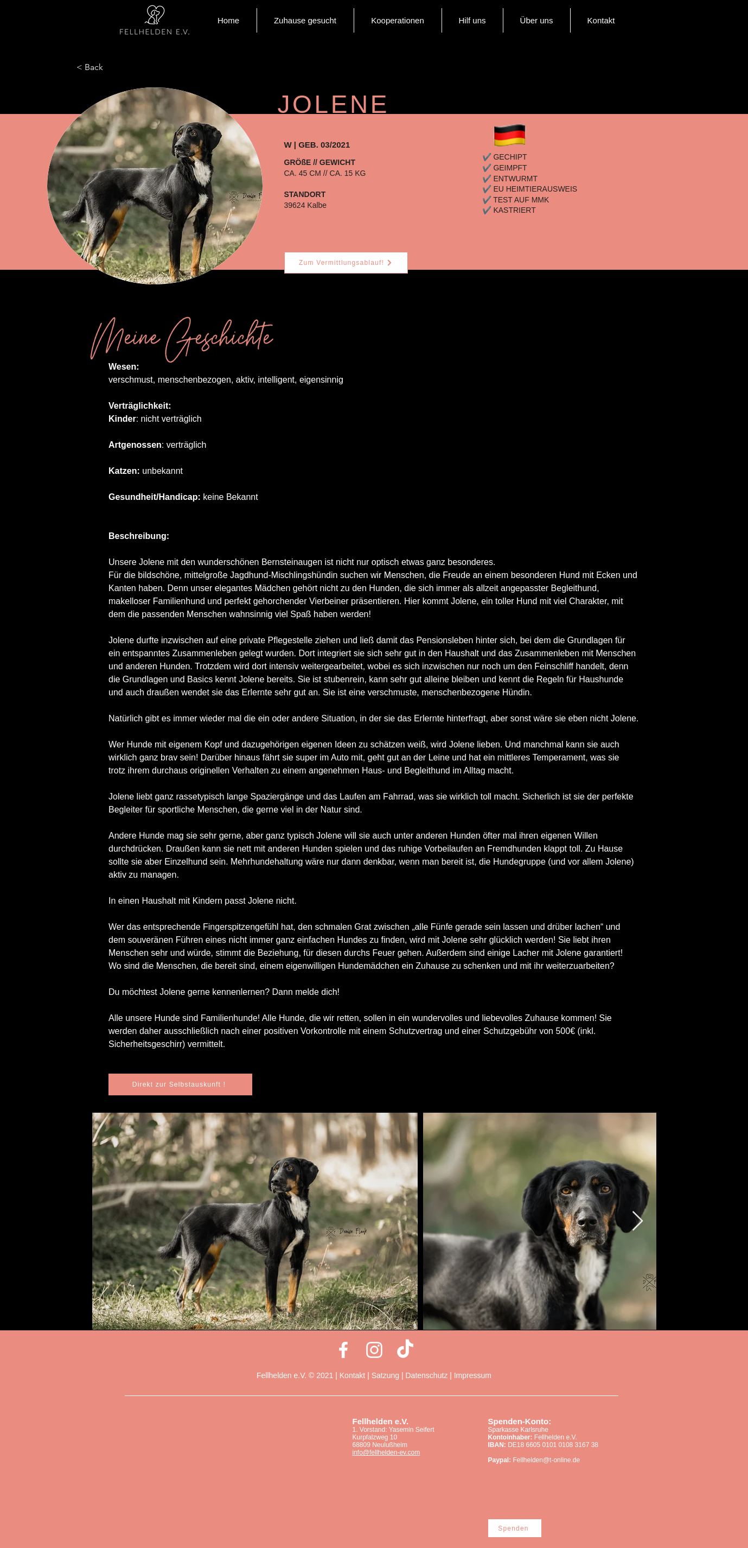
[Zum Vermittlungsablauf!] (346, 263)
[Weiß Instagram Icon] (374, 1350)
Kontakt (353, 1375)
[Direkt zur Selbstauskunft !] (180, 1084)
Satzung (385, 1375)
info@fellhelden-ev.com (386, 1452)
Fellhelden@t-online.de (546, 1460)
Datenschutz (426, 1375)
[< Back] (112, 67)
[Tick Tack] (405, 1350)
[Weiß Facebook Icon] (343, 1350)
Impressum (472, 1375)
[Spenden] (514, 1528)
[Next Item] (637, 1221)
